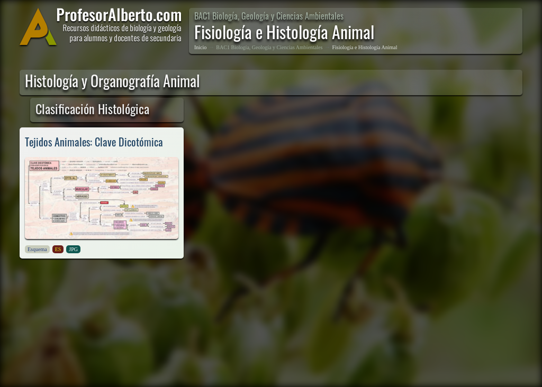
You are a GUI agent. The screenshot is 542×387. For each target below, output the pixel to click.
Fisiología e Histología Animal (364, 47)
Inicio (200, 47)
